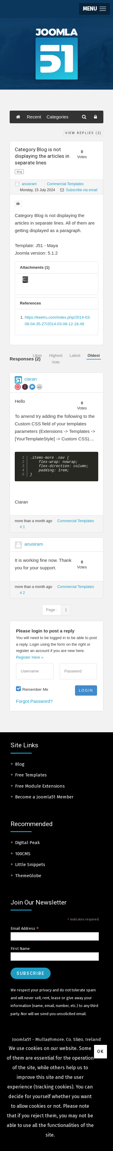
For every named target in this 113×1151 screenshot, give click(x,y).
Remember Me (35, 693)
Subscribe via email (78, 190)
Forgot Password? (34, 705)
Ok (100, 1051)
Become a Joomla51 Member (44, 801)
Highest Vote (55, 358)
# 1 (22, 531)
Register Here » (29, 661)
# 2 (22, 597)
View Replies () (83, 133)
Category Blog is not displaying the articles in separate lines (42, 156)
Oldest (94, 355)
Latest (75, 355)
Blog (19, 768)
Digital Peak (27, 846)
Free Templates (31, 779)
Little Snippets (30, 868)
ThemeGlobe (28, 880)
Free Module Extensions (40, 790)
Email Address (25, 932)
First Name (20, 952)
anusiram (29, 184)
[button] (94, 9)
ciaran (30, 378)
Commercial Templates (65, 184)
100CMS (22, 858)
